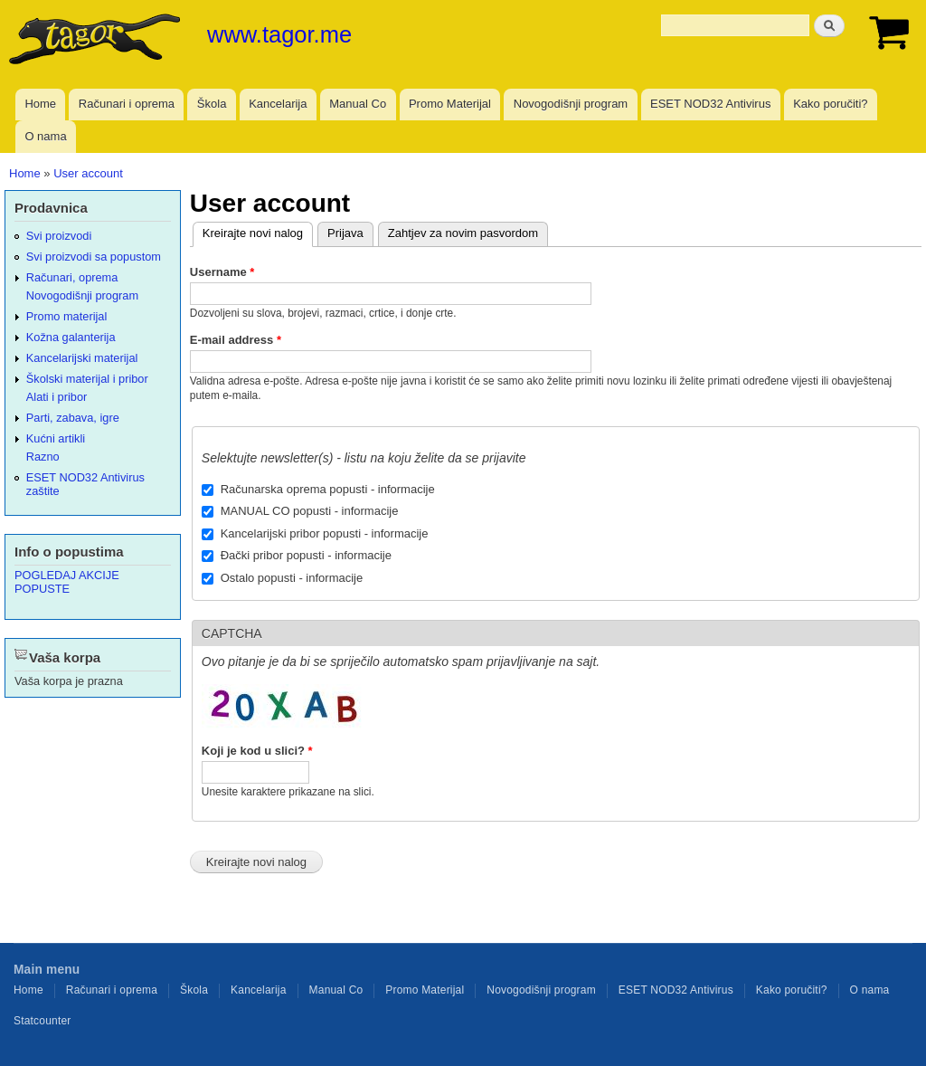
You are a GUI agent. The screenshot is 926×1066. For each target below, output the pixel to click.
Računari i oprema (127, 103)
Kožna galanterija (71, 337)
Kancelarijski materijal (82, 358)
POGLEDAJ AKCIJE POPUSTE (66, 581)
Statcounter (42, 1020)
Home (40, 103)
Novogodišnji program (571, 103)
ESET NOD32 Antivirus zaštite (85, 484)
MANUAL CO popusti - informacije (310, 511)
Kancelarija (278, 103)
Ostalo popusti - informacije (292, 578)
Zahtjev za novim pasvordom (463, 233)
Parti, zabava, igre (72, 417)
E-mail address (235, 340)
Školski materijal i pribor (87, 378)
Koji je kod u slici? (257, 750)
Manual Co (357, 103)
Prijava (345, 233)
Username (222, 272)
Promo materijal (67, 316)
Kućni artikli (55, 438)
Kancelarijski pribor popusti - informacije (325, 533)
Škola (212, 103)
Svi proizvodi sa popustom (93, 256)
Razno (43, 456)
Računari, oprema (72, 277)
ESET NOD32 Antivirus (710, 103)
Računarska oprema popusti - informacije (328, 489)
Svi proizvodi (58, 236)
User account (88, 173)
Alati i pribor (56, 397)
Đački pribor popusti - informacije (306, 555)
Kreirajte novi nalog (248, 231)
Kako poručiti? (830, 103)
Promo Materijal (450, 103)
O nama (45, 136)
